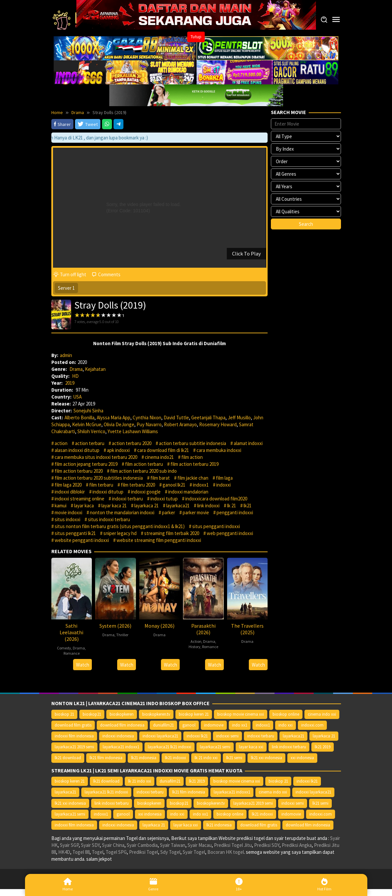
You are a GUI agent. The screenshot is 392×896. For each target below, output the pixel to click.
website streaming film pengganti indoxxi (159, 540)
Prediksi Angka (297, 845)
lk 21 (231, 505)
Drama (76, 369)
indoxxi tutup (164, 498)
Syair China (113, 845)
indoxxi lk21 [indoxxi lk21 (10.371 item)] (197, 736)
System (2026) (115, 625)
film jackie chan (192, 478)
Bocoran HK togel (225, 852)
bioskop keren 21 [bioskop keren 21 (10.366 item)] (194, 714)
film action (192, 457)
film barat (160, 478)
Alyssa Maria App (113, 417)
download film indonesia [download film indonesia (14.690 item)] (122, 725)
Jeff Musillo (239, 417)
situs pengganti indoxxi (216, 526)
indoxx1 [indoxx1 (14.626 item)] (263, 725)
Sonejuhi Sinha (88, 410)
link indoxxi (208, 505)
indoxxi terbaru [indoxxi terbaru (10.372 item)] (260, 736)
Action (196, 641)
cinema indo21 (159, 457)
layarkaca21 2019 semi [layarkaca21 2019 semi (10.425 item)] (74, 747)
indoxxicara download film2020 (216, 498)
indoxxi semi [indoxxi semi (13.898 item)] (227, 736)
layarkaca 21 (146, 505)
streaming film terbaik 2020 (171, 533)
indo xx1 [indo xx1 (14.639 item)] (239, 725)
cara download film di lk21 (163, 450)
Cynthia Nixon (147, 417)
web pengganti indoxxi (230, 533)
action (61, 443)
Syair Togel (194, 852)
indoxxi (223, 485)
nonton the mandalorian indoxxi (122, 512)
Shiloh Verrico (91, 431)
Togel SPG (116, 852)
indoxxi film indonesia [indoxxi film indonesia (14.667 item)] (74, 736)
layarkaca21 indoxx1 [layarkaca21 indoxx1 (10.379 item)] (121, 747)
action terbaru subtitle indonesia (192, 443)
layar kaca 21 (114, 505)
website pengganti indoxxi (82, 540)
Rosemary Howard (218, 424)
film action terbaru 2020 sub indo (143, 471)
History (194, 646)
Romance (72, 653)
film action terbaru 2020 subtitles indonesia (99, 478)
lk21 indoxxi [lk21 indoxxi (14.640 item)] (175, 758)
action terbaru (89, 443)
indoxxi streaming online (79, 498)
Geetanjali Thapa (208, 417)
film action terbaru (144, 464)
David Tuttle (176, 417)
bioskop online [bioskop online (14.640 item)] (286, 714)
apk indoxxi (118, 450)
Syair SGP (69, 845)
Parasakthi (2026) (203, 629)
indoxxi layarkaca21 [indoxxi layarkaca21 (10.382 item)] (160, 736)
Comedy (64, 647)
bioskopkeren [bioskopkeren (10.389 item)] (122, 714)
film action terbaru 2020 (79, 471)
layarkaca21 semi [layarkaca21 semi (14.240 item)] (215, 747)
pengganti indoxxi (235, 512)
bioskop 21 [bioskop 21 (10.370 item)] (64, 714)
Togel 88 (81, 852)
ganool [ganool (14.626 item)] (189, 725)
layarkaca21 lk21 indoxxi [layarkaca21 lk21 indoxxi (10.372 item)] (169, 747)
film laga (224, 478)
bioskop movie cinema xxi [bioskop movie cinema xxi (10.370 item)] (240, 714)
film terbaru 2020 (138, 485)
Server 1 (66, 288)
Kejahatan (95, 369)
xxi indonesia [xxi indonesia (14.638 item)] (302, 758)
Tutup (196, 37)
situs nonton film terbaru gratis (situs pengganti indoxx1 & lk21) (120, 526)
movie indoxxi (68, 512)
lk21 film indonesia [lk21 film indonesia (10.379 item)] (106, 758)
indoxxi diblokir (70, 492)
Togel (97, 852)
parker (168, 512)
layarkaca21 (178, 505)
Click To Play (246, 253)
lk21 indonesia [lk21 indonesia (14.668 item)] (143, 758)
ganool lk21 (174, 485)
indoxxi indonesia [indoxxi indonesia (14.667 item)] (118, 736)
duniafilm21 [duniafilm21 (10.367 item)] (163, 725)
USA (77, 397)
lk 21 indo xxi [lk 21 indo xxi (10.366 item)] (206, 758)
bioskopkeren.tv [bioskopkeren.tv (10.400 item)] (156, 714)
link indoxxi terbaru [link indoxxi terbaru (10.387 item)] (289, 747)
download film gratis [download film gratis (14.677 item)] (73, 725)
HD (75, 376)
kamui (60, 505)
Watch (82, 665)
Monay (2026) (159, 625)
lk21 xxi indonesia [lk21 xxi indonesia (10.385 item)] (266, 758)
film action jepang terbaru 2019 (86, 464)
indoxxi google (146, 492)
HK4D (64, 852)
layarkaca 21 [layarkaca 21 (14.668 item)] (324, 736)
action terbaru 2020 (131, 443)
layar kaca (84, 505)
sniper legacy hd (120, 533)
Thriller (122, 634)
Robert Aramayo (180, 424)
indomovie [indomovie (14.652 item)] (213, 725)
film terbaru (101, 485)
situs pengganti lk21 (75, 533)
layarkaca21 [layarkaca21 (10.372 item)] (293, 736)
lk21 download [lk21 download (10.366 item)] (68, 758)
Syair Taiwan (172, 845)
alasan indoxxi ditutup (77, 450)
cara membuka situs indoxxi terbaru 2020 (96, 457)
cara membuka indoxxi (218, 450)
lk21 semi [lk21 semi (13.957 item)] (234, 758)
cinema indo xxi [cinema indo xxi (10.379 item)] (322, 714)
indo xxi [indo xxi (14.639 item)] (285, 725)
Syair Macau (200, 845)
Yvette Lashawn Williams (133, 431)
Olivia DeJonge (119, 424)
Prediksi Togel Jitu (233, 845)
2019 (69, 383)
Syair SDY (90, 845)
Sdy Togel (170, 852)
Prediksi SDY (266, 845)
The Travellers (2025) (247, 629)
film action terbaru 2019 (194, 464)
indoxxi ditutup (107, 492)
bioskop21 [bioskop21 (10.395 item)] (92, 714)
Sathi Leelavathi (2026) (71, 632)
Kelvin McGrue (86, 424)
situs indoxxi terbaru (109, 519)
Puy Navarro (149, 424)
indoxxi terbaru (127, 498)
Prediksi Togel (143, 852)
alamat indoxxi (248, 443)
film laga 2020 (68, 485)
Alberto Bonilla (79, 417)
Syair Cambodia (142, 845)
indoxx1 (201, 485)
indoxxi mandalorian (188, 492)
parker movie (196, 512)
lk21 (247, 505)
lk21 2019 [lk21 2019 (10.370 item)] (322, 747)
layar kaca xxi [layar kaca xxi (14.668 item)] (251, 747)
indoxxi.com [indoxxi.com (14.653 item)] (312, 725)
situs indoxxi (67, 519)
